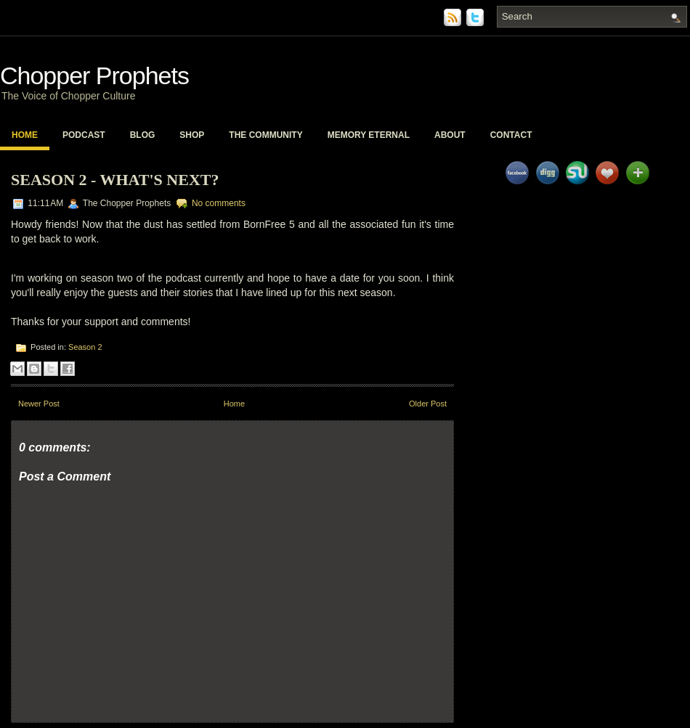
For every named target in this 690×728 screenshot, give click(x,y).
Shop (191, 135)
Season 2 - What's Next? (115, 180)
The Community (265, 135)
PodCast (83, 135)
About (450, 135)
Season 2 (85, 347)
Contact (511, 135)
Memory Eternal (369, 135)
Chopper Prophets (94, 75)
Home (25, 135)
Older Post (428, 403)
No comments (218, 203)
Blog (142, 135)
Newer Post (39, 403)
